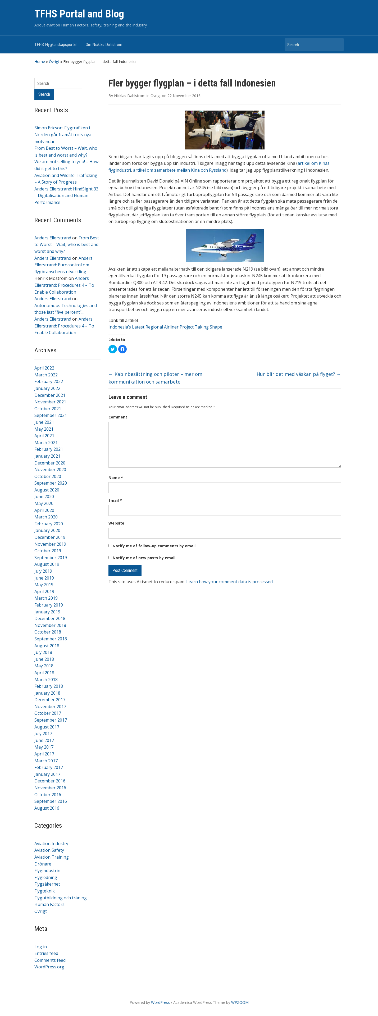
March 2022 (46, 375)
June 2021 (44, 422)
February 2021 (48, 449)
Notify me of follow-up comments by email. (155, 545)
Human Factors (49, 904)
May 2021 (43, 429)
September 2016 (50, 801)
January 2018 (47, 693)
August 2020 (46, 490)
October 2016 (47, 795)
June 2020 (44, 496)
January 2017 (47, 774)
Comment (117, 417)
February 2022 (48, 381)
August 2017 (46, 727)
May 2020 (43, 503)
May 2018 (43, 666)
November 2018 (50, 625)
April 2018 (44, 673)
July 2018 (43, 652)
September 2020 (50, 483)
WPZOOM (240, 1002)
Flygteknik (44, 891)
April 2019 (44, 591)
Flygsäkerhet (47, 884)
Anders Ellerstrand (52, 238)
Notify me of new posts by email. (144, 557)
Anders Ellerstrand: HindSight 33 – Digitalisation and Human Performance (66, 195)
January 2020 (47, 530)
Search (337, 44)
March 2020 (46, 517)
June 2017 (44, 740)
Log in (40, 947)
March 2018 (46, 679)
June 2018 (44, 659)
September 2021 (50, 415)
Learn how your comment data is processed (229, 582)
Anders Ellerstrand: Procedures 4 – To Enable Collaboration (64, 285)
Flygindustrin (47, 870)
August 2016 (46, 808)
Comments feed (50, 960)
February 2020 (48, 524)
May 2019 (43, 584)
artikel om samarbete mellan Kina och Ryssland (179, 170)
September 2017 (50, 720)
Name (115, 477)
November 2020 (50, 469)
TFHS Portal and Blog (79, 14)
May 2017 (43, 747)
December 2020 (49, 463)
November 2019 (50, 544)
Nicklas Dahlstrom (129, 95)
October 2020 (47, 476)
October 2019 (47, 551)
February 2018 (48, 686)
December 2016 (49, 781)
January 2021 (47, 456)
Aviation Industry (51, 843)
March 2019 (46, 598)
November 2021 (50, 402)
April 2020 (44, 510)
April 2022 (44, 368)
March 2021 (46, 442)
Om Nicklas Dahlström (104, 44)
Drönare (42, 864)
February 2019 (48, 605)
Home (39, 61)
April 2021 (44, 436)
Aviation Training (51, 857)
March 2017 (46, 761)
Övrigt (54, 61)
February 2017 (48, 767)
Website (116, 523)
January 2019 (47, 612)
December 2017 (49, 700)
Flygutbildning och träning (60, 898)
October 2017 (47, 713)
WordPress (160, 1002)
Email (115, 500)
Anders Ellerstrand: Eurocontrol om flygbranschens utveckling (63, 265)
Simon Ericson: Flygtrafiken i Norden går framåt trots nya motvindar (62, 134)
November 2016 (50, 788)
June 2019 (44, 578)
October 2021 (47, 409)
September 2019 (50, 558)
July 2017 (43, 733)
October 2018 (47, 632)
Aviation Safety (49, 850)
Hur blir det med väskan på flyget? (299, 374)
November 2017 (50, 706)
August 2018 (46, 646)
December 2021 (49, 395)
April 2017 (44, 754)
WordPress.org (49, 967)
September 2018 (50, 639)
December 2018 (49, 618)
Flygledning (45, 877)
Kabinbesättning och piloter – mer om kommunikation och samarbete (155, 378)
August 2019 (46, 564)
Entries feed (46, 953)
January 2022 (47, 388)
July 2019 (43, 571)
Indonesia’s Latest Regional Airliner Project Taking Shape (165, 327)
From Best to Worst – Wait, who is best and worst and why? (66, 244)
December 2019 (49, 537)
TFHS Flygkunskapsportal (55, 44)
